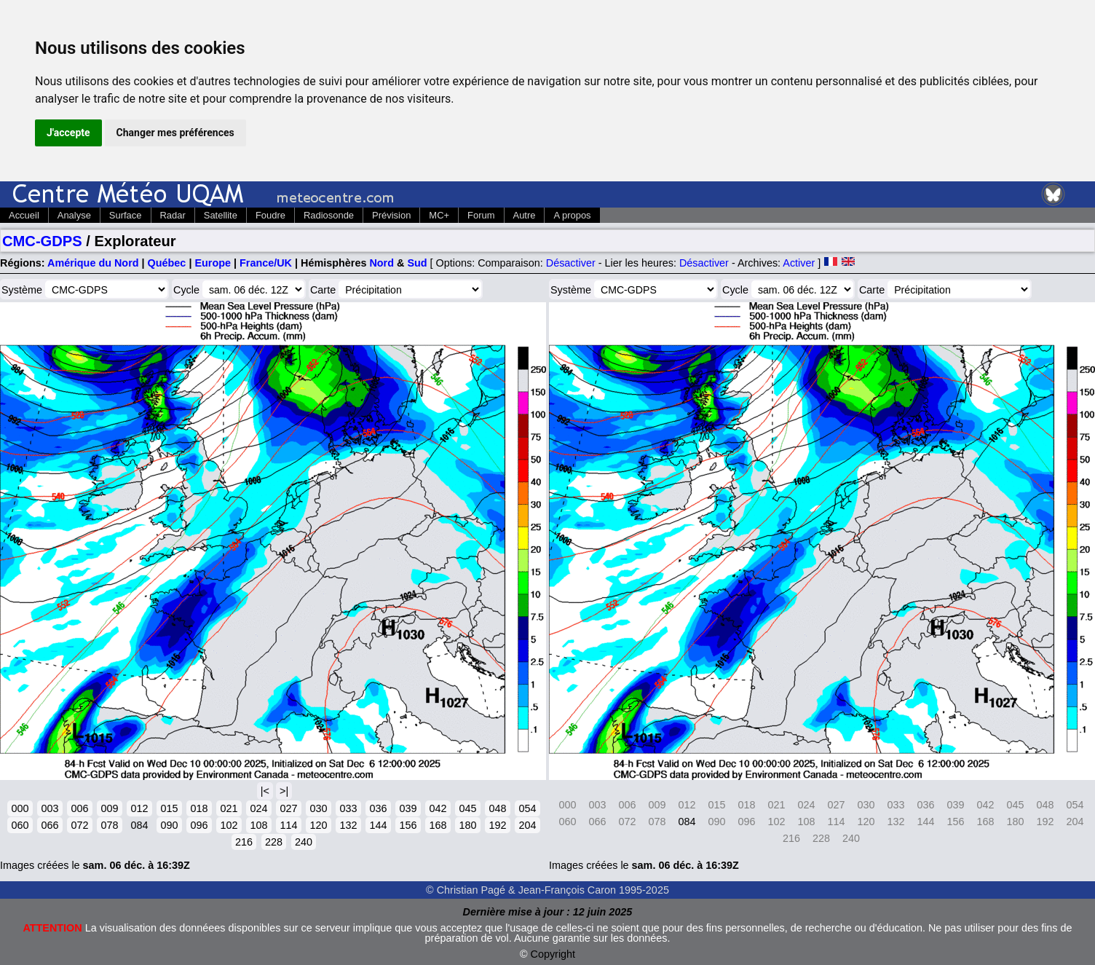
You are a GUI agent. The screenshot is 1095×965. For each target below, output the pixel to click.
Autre (524, 215)
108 (258, 825)
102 (228, 825)
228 (273, 842)
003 (49, 808)
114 (288, 825)
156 (407, 825)
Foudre (270, 215)
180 (467, 825)
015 (169, 808)
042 (437, 808)
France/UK (266, 263)
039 (407, 808)
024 (258, 808)
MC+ (439, 215)
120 (318, 825)
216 (244, 842)
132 (348, 825)
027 (288, 808)
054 (527, 808)
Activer (799, 263)
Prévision (391, 215)
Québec (167, 263)
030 (318, 808)
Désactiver (571, 263)
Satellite (220, 215)
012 (139, 808)
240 (303, 842)
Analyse (74, 215)
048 (497, 808)
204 (527, 825)
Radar (173, 215)
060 (19, 825)
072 (79, 825)
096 (198, 825)
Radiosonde (329, 215)
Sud (417, 263)
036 (378, 808)
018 (198, 808)
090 (169, 825)
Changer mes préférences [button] (175, 132)
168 (437, 825)
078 (109, 825)
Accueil (24, 215)
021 (228, 808)
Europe (212, 263)
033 (348, 808)
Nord (381, 263)
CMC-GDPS (42, 241)
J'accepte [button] (68, 132)
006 (79, 808)
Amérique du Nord (93, 263)
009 (109, 808)
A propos (571, 215)
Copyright (553, 954)
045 (467, 808)
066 (49, 825)
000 (19, 808)
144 (378, 825)
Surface (125, 215)
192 (497, 825)
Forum (480, 215)
